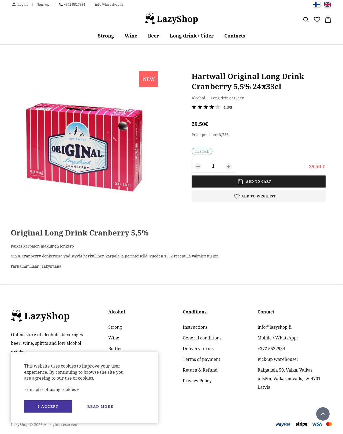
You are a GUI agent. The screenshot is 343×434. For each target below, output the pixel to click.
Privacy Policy (197, 381)
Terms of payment (201, 359)
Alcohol (198, 97)
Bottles (115, 348)
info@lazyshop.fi (109, 4)
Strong (106, 35)
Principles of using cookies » (51, 389)
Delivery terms (198, 348)
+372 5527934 (74, 4)
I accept (48, 406)
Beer (153, 35)
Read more (100, 406)
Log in (22, 4)
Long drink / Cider (192, 35)
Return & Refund (200, 370)
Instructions (195, 327)
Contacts (234, 35)
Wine (131, 35)
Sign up (43, 4)
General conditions (202, 338)
